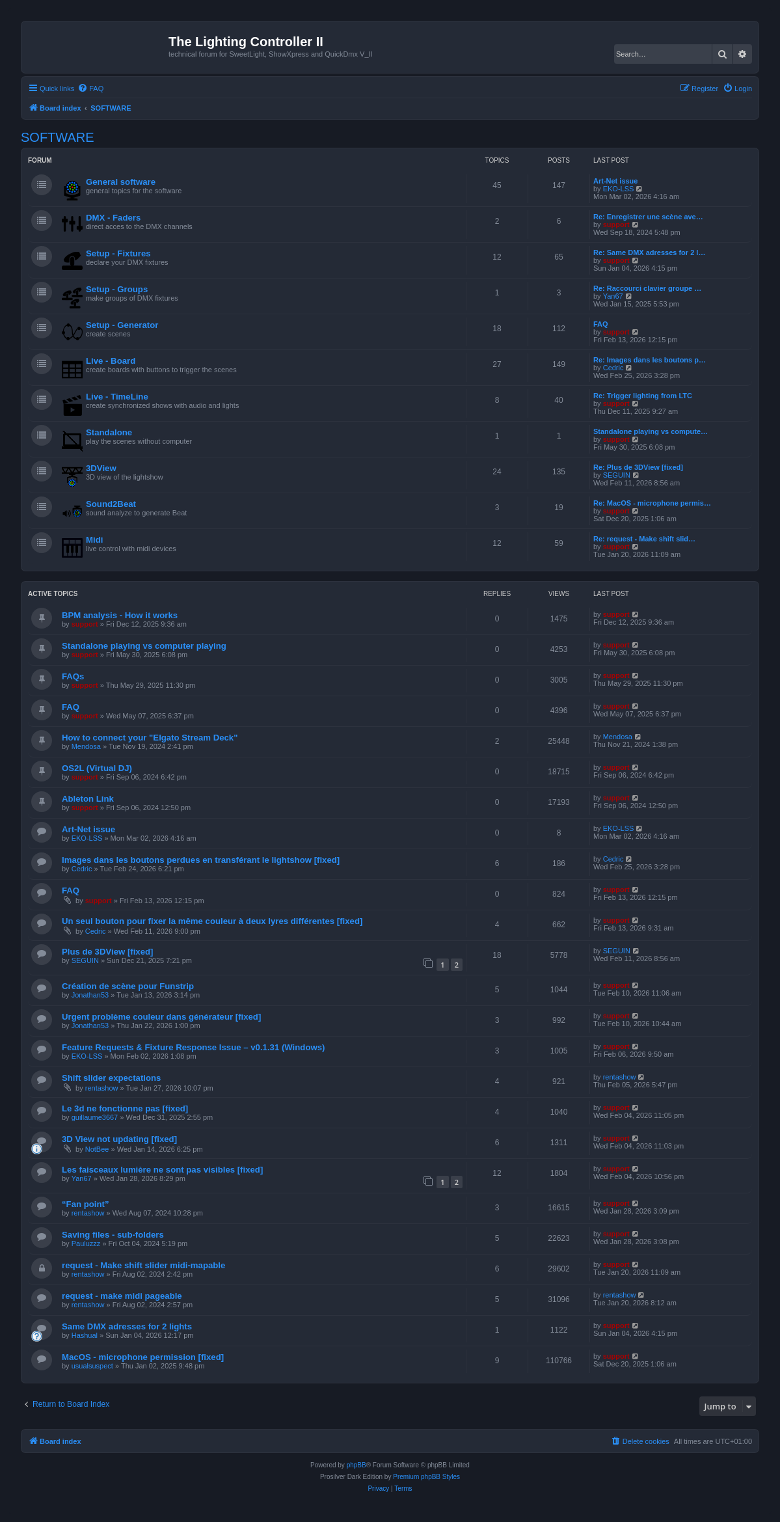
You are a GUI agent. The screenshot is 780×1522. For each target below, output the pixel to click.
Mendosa (86, 746)
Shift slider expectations (111, 1078)
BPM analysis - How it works (120, 615)
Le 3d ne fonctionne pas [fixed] (125, 1108)
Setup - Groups (117, 289)
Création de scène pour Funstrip (128, 986)
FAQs (73, 676)
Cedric (613, 368)
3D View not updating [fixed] (119, 1139)
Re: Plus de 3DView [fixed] (638, 467)
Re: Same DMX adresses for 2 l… (649, 252)
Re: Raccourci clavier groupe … (647, 288)
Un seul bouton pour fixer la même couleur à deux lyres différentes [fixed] (212, 921)
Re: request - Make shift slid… (644, 539)
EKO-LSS (618, 189)
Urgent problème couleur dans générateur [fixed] (161, 1017)
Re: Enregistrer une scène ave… (648, 217)
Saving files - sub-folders (113, 1235)
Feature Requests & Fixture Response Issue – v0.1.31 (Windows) (193, 1047)
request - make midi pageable (122, 1296)
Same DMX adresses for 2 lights (127, 1326)
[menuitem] (90, 88)
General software (120, 182)
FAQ (600, 324)
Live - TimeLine (117, 396)
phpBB (356, 1465)
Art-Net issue (615, 181)
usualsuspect (92, 1366)
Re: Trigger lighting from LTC (642, 396)
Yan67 (613, 296)
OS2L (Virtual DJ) (97, 768)
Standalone (109, 432)
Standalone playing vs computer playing (144, 646)
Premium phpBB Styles (426, 1476)
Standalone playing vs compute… (650, 431)
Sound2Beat (111, 504)
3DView (101, 468)
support (616, 224)
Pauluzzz (86, 1243)
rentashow (101, 1088)
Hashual (85, 1335)
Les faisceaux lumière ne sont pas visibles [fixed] (162, 1170)
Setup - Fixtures (118, 253)
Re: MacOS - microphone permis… (652, 503)
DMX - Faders (113, 218)
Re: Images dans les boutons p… (649, 360)
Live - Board (110, 361)
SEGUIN (616, 475)
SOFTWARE (57, 137)
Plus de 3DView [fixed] (107, 952)
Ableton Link (88, 799)
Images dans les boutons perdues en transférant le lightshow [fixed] (201, 860)
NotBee (97, 1149)
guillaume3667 (95, 1117)
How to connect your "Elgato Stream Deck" (149, 737)
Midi (94, 540)
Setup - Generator (122, 325)
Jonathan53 (90, 995)
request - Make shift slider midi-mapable (143, 1265)
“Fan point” (85, 1204)
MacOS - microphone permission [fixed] (143, 1357)
